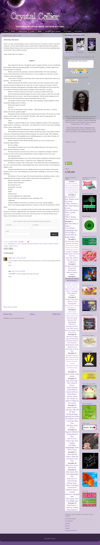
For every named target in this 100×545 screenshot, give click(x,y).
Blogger (53, 540)
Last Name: (35, 224)
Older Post (56, 314)
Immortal (23, 243)
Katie (10, 258)
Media (40, 31)
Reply (10, 265)
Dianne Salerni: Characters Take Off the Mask (72, 411)
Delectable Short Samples (53, 31)
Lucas (41, 243)
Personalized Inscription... (80, 65)
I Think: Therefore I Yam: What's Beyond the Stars (71, 207)
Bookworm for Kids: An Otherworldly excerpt (72, 369)
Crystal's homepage (70, 520)
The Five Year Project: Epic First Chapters (72, 442)
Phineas (50, 243)
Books (13, 31)
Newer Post (8, 314)
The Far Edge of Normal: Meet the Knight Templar (70, 236)
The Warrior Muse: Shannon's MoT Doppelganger (72, 321)
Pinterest (67, 527)
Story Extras (78, 31)
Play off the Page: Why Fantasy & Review (72, 384)
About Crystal (22, 31)
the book (55, 243)
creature (18, 243)
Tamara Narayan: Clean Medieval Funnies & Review (72, 391)
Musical (45, 243)
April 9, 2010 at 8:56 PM (18, 271)
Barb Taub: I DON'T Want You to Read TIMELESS (72, 261)
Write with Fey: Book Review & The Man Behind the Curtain (72, 249)
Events (32, 31)
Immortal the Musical (33, 243)
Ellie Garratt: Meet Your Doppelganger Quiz (72, 476)
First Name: (9, 224)
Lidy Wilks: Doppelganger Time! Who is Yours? (72, 449)
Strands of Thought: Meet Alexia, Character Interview (72, 255)
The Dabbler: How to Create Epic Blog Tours (72, 422)
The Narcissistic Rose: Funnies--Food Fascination (71, 201)
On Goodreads (69, 522)
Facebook (67, 525)
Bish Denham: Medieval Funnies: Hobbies (72, 274)
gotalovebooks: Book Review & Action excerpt (72, 363)
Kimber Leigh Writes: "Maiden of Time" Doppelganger (72, 303)
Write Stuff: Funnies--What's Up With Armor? (72, 214)
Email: (7, 231)
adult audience (12, 243)
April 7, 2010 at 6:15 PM (19, 258)
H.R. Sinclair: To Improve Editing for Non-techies (72, 402)
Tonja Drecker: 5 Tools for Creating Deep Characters (72, 509)
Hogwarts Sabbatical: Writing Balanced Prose (72, 436)
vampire (6, 246)
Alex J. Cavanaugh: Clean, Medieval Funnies (72, 295)
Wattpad (67, 529)
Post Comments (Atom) (17, 318)
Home (6, 31)
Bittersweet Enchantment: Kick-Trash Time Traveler (72, 328)
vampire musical (13, 246)
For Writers (67, 31)
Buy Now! (69, 52)
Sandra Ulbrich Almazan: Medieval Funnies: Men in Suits (72, 315)
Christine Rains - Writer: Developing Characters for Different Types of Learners (72, 489)
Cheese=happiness (85, 125)
